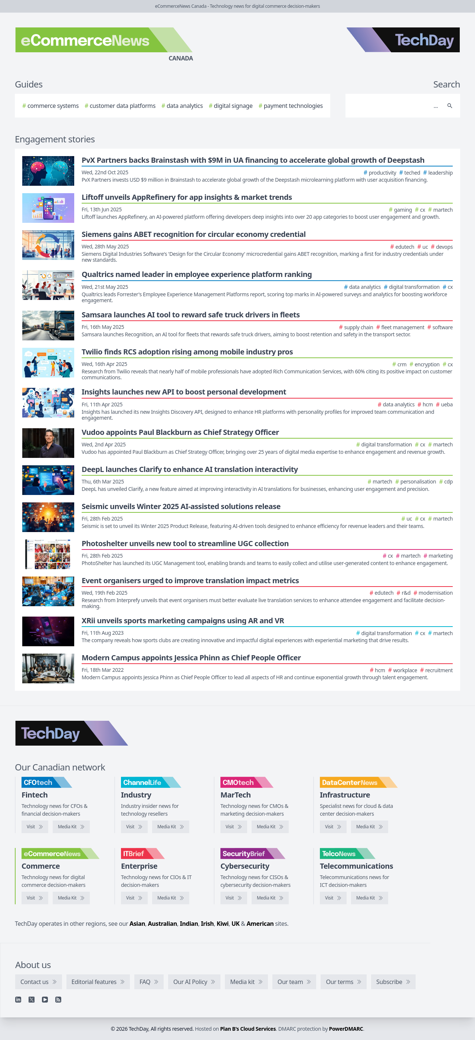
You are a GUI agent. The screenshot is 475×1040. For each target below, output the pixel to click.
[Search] (395, 106)
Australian (162, 924)
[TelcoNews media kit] (369, 898)
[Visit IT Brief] (134, 898)
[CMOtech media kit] (270, 827)
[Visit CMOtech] (233, 827)
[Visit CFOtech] (35, 827)
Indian (189, 924)
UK (236, 924)
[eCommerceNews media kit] (71, 898)
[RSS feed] (58, 1000)
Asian (137, 924)
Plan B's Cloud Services (248, 1028)
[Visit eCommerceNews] (35, 898)
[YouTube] (45, 1000)
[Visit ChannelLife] (134, 827)
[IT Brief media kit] (170, 898)
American (259, 924)
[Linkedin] (18, 1000)
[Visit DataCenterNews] (333, 827)
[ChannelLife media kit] (170, 827)
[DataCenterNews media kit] (369, 827)
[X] (32, 1000)
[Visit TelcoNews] (333, 898)
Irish (207, 924)
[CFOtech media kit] (71, 827)
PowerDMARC (346, 1028)
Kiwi (223, 924)
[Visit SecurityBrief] (233, 898)
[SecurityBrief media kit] (270, 898)
